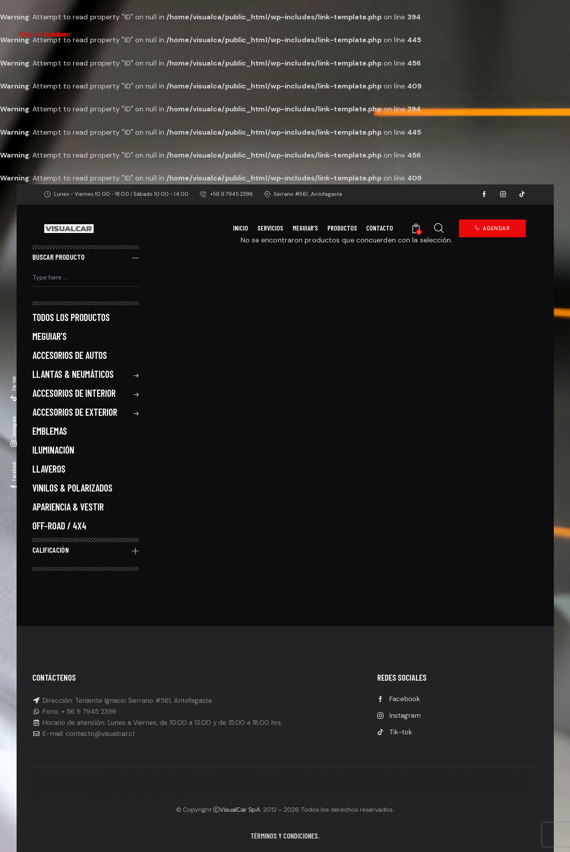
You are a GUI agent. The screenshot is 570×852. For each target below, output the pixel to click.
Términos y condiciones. (285, 835)
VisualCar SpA (240, 809)
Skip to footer (42, 34)
